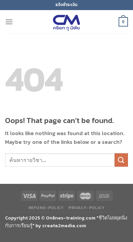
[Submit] (121, 159)
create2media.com (64, 225)
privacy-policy (86, 208)
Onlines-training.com (70, 217)
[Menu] (9, 21)
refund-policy (46, 208)
